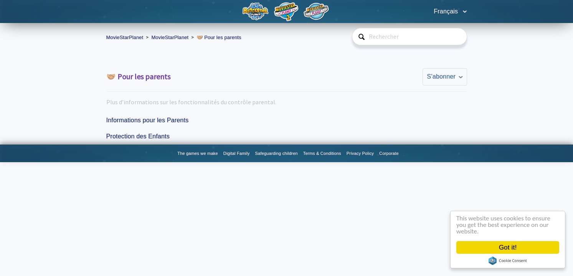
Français (447, 11)
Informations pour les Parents (147, 120)
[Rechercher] (409, 36)
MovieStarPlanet (125, 37)
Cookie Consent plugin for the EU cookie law (508, 260)
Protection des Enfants (138, 136)
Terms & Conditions (322, 153)
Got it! (508, 247)
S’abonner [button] (441, 76)
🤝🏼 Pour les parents (219, 37)
